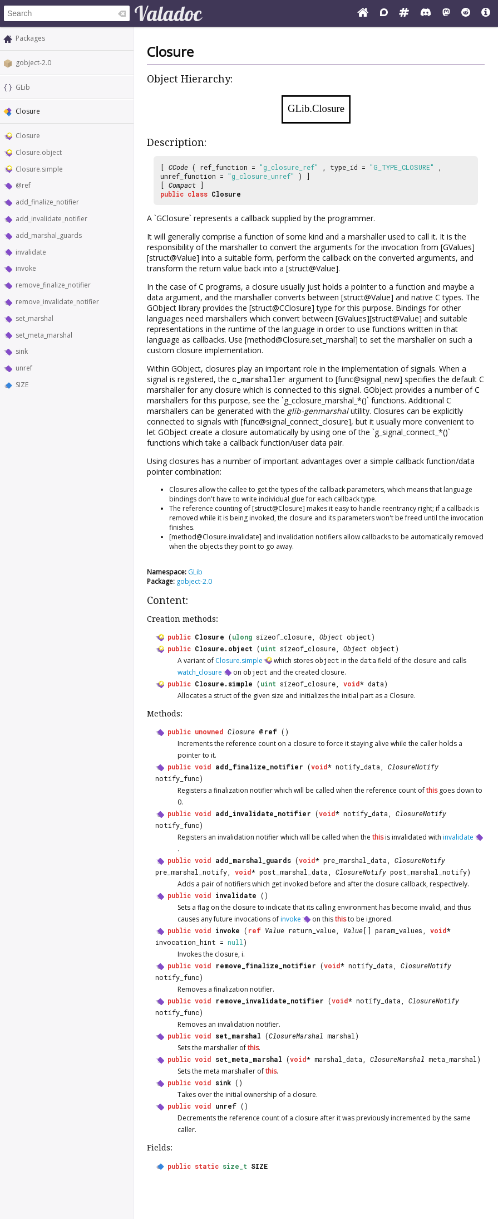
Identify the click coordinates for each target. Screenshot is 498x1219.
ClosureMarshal (296, 1035)
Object (331, 636)
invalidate (31, 252)
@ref (23, 185)
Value (274, 930)
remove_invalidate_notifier (57, 301)
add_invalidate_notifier (51, 218)
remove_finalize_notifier (53, 285)
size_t (235, 1166)
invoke (26, 268)
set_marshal (34, 318)
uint (268, 648)
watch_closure (199, 672)
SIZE (22, 384)
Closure (28, 135)
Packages (30, 38)
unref (24, 368)
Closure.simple (39, 169)
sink (22, 351)
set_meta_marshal (44, 335)
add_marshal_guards (49, 235)
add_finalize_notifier (47, 202)
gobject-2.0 (33, 62)
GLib (23, 87)
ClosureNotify (413, 766)
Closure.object (39, 152)
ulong (242, 636)
